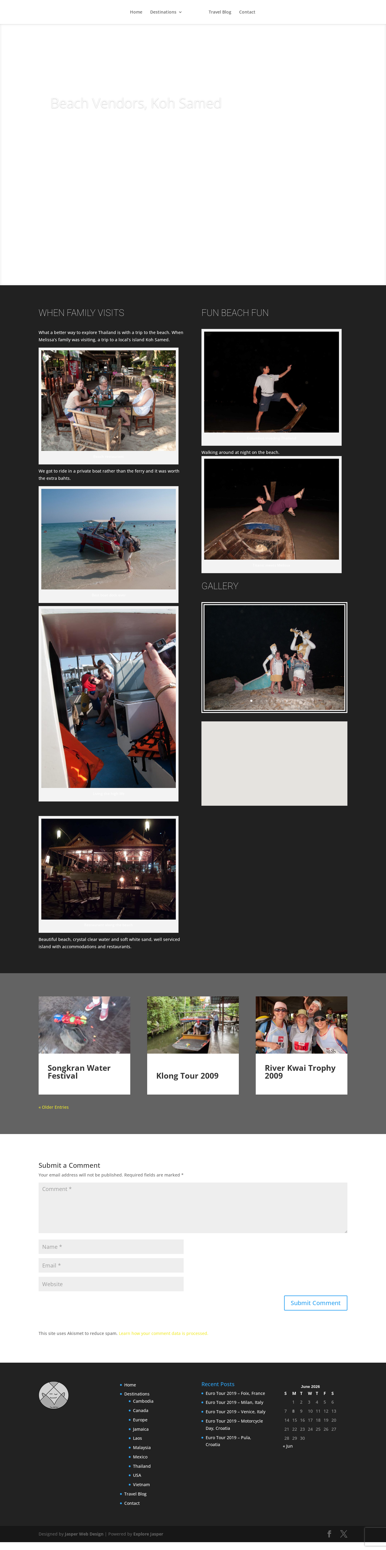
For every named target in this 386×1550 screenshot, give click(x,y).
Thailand (142, 1474)
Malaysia (142, 1455)
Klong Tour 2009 (187, 1075)
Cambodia (143, 1409)
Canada (140, 1418)
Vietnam (141, 1492)
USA (137, 1483)
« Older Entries (54, 1115)
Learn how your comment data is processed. (163, 1341)
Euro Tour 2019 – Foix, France (235, 1401)
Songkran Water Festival (79, 1079)
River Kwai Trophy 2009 (300, 1079)
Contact (247, 12)
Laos (137, 1446)
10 (297, 701)
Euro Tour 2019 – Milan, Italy (234, 1410)
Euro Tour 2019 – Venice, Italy (235, 1419)
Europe (140, 1427)
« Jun (288, 1454)
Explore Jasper (148, 1542)
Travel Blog (220, 12)
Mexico (140, 1464)
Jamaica (141, 1437)
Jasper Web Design (84, 1542)
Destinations (163, 12)
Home (136, 12)
